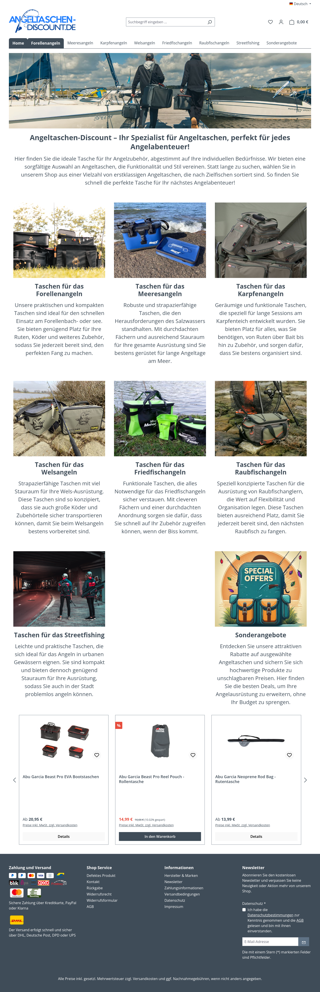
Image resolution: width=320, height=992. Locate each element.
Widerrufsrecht (99, 894)
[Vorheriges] (14, 780)
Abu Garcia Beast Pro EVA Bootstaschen (61, 776)
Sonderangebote (260, 635)
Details (64, 836)
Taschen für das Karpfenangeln (260, 290)
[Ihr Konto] (281, 21)
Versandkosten (145, 978)
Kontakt (93, 881)
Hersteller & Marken (181, 875)
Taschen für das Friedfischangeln (160, 468)
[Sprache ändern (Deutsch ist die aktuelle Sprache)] (300, 4)
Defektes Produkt (101, 875)
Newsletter (173, 881)
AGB (90, 906)
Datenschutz (174, 900)
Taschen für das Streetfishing (59, 635)
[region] (160, 780)
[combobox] (165, 22)
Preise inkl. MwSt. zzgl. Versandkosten (50, 825)
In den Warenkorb (159, 836)
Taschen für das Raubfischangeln (260, 468)
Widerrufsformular (102, 900)
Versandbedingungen (182, 894)
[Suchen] (209, 22)
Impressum (173, 906)
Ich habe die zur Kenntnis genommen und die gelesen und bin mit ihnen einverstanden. (276, 920)
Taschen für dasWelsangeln (59, 468)
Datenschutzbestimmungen (270, 915)
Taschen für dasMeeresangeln (160, 290)
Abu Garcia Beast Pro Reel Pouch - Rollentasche (151, 779)
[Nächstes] (305, 780)
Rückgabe (95, 888)
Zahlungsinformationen (183, 888)
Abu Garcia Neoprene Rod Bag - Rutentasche (245, 779)
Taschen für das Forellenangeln (59, 290)
